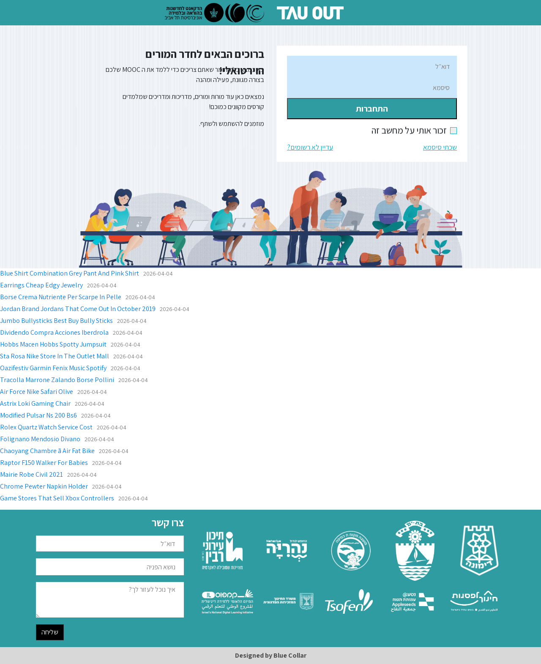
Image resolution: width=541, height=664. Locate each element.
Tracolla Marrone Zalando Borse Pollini (57, 379)
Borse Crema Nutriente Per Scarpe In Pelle (60, 296)
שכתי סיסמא (440, 147)
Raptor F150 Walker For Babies (44, 462)
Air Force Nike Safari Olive (36, 391)
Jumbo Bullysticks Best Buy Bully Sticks (56, 320)
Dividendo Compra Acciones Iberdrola (54, 332)
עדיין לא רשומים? (310, 147)
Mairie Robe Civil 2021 (31, 474)
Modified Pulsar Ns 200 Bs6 (38, 415)
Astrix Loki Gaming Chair (35, 403)
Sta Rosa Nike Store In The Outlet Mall (54, 356)
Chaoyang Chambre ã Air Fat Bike (47, 450)
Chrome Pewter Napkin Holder (44, 486)
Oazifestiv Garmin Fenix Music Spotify (53, 367)
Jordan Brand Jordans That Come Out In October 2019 (78, 308)
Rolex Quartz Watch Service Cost (46, 427)
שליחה (49, 632)
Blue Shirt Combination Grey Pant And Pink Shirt (69, 273)
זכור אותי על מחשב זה (414, 130)
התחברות (372, 108)
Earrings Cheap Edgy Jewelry (41, 285)
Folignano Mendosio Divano (40, 438)
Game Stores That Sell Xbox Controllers (57, 498)
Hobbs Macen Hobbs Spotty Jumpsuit (53, 344)
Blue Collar (289, 655)
